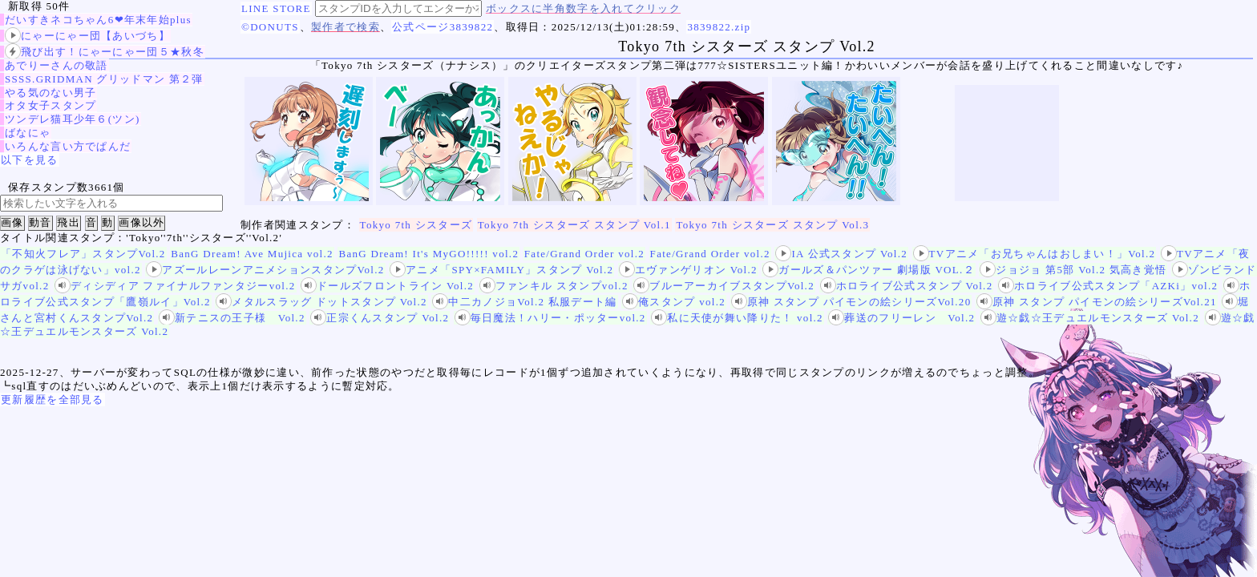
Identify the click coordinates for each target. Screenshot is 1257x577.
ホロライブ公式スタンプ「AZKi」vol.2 (1108, 286)
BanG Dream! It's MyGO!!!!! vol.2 (428, 254)
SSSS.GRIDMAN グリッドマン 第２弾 (104, 79)
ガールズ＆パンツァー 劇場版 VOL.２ (868, 269)
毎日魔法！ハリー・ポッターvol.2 (550, 318)
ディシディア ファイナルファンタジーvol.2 (175, 286)
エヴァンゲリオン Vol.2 (688, 269)
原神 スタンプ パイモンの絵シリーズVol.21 (1096, 302)
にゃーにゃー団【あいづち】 (87, 35)
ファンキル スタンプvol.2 (553, 286)
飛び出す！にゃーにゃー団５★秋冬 (104, 52)
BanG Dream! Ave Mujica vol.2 (252, 254)
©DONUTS (270, 27)
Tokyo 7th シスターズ (416, 225)
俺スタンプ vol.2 (674, 302)
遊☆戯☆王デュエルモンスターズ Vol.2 (1089, 318)
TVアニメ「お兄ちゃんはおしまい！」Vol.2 (1034, 253)
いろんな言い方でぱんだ (68, 146)
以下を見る (30, 160)
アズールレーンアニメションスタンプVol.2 (265, 269)
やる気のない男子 (50, 93)
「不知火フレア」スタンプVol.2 (83, 254)
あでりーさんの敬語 (56, 65)
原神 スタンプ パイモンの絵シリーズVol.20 (851, 302)
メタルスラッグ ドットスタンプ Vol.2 (321, 302)
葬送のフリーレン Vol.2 (901, 318)
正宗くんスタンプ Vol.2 (379, 318)
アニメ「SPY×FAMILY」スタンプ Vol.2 (501, 269)
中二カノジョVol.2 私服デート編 (524, 302)
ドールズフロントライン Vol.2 (387, 286)
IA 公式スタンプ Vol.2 (841, 253)
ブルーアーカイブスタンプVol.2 (723, 286)
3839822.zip (718, 27)
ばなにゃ (28, 133)
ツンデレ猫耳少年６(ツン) (72, 119)
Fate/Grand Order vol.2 (584, 254)
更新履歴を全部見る (52, 399)
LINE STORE (276, 8)
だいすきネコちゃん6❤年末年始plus (98, 20)
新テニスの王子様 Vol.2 (232, 318)
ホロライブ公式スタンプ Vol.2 (906, 286)
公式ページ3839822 (442, 27)
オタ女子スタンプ (50, 105)
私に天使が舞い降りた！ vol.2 (737, 318)
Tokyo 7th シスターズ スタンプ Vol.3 (772, 225)
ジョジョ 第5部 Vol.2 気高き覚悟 (1073, 269)
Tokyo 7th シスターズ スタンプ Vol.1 (574, 225)
